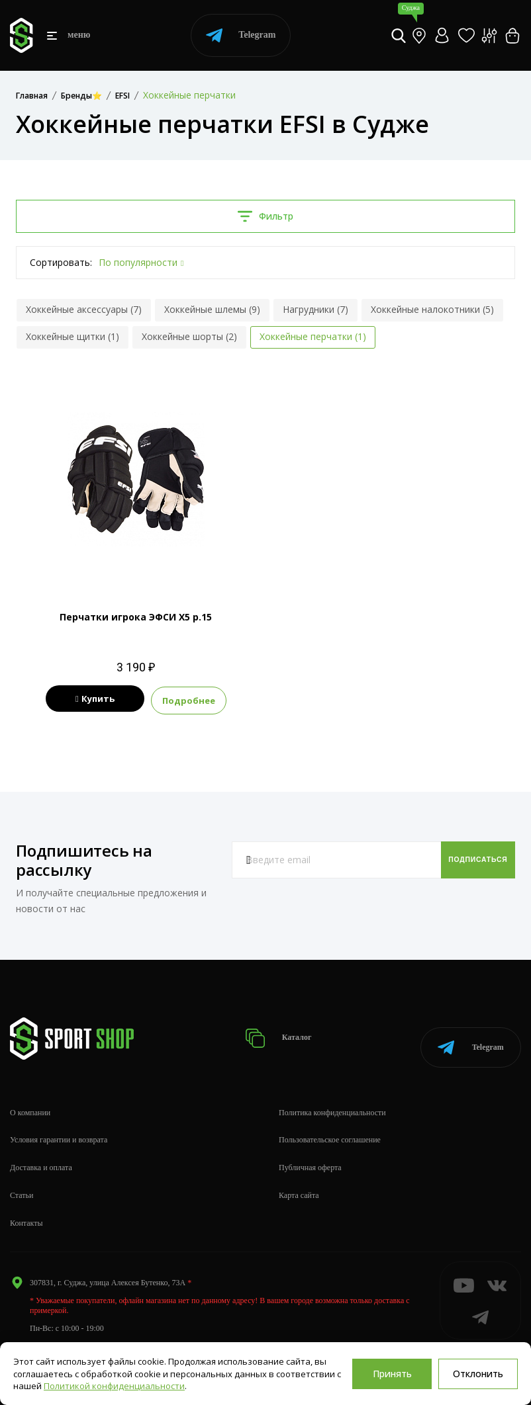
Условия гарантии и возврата (58, 1122)
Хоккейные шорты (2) (189, 336)
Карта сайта (299, 1177)
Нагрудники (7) (315, 309)
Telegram (240, 35)
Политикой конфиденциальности (114, 1386)
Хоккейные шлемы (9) (212, 309)
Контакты (26, 1205)
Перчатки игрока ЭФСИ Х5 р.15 (136, 617)
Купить (95, 699)
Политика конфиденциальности (332, 1094)
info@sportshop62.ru (63, 1328)
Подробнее (215, 699)
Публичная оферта (310, 1149)
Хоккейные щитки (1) (72, 336)
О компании (30, 1094)
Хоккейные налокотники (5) (432, 309)
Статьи (21, 1177)
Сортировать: (61, 262)
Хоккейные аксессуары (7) (84, 309)
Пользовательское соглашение (330, 1122)
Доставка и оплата (41, 1149)
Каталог (283, 1028)
